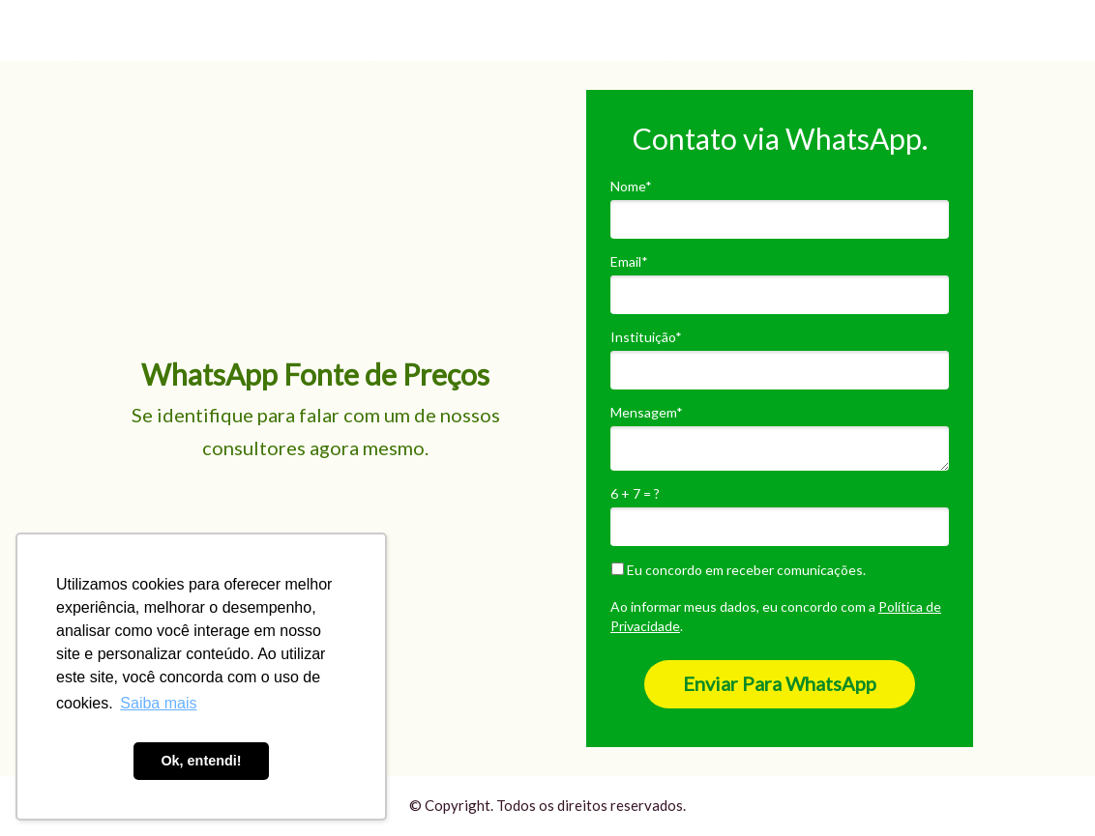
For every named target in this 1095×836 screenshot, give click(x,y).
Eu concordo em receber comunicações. (738, 570)
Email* (629, 261)
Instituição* (646, 337)
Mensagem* (646, 412)
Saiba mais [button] (158, 703)
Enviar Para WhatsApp (779, 683)
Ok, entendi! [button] (201, 760)
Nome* (631, 186)
